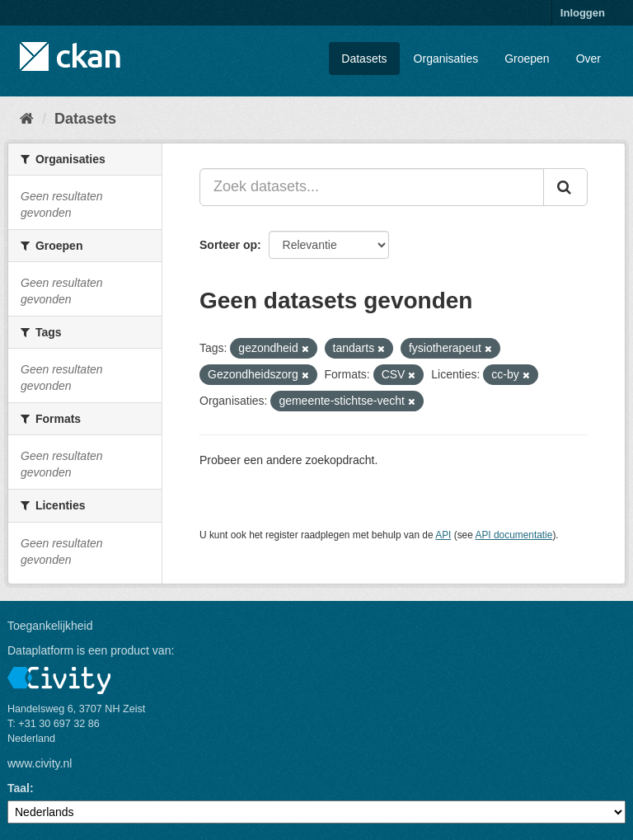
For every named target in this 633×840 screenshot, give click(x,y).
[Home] (27, 118)
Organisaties (446, 58)
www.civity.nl (39, 763)
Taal (18, 788)
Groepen (526, 58)
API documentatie (514, 535)
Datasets (364, 58)
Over (588, 58)
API (443, 535)
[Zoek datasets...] (371, 187)
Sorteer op (228, 244)
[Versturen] (565, 187)
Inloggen (582, 13)
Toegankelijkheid (50, 625)
